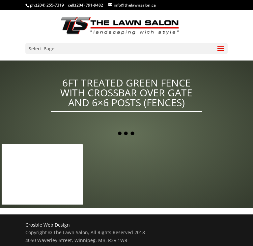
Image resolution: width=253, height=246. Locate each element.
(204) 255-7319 (50, 5)
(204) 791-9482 (89, 5)
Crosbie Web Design (47, 225)
